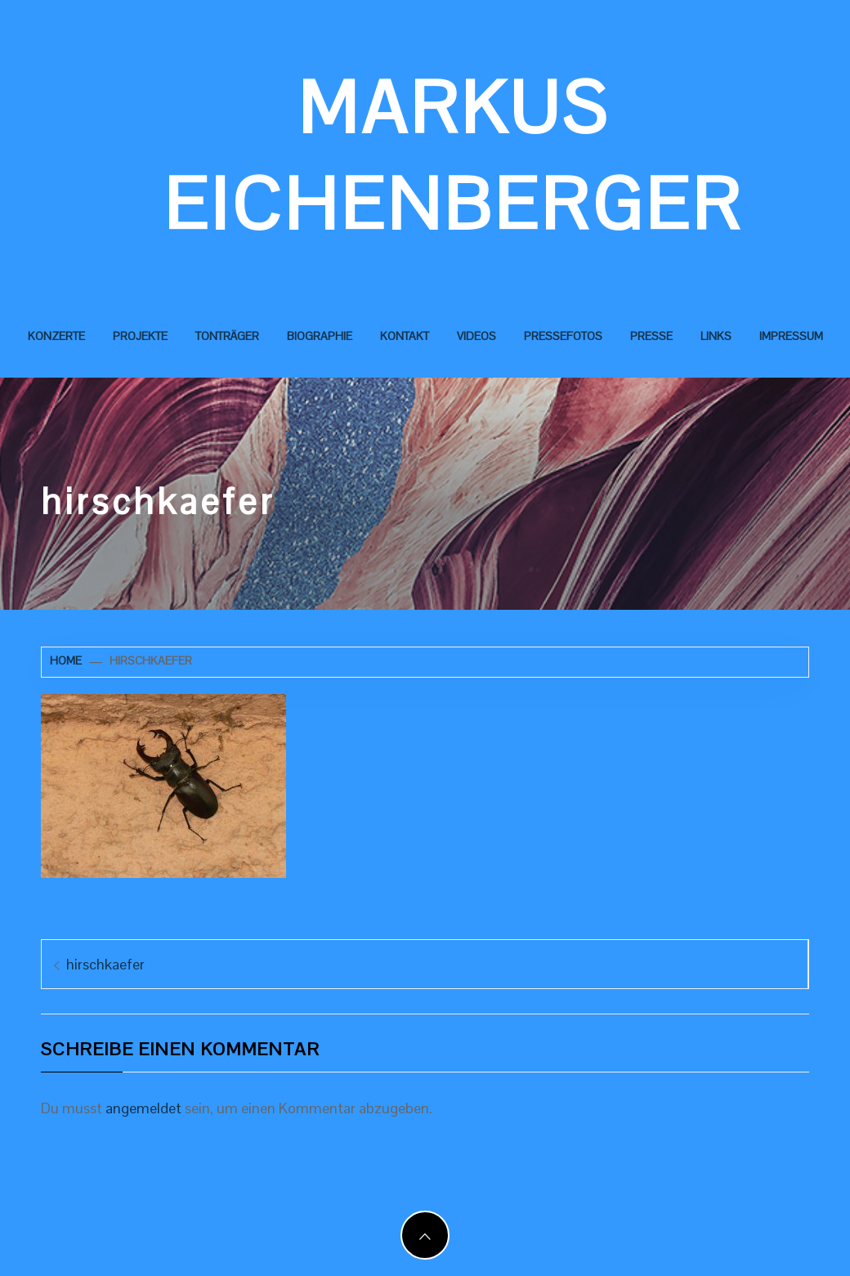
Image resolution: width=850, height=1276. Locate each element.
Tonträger (227, 336)
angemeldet (143, 1108)
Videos (476, 336)
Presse (651, 336)
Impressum (791, 336)
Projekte (140, 336)
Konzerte (56, 336)
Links (715, 336)
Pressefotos (563, 336)
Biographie (319, 336)
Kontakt (404, 336)
